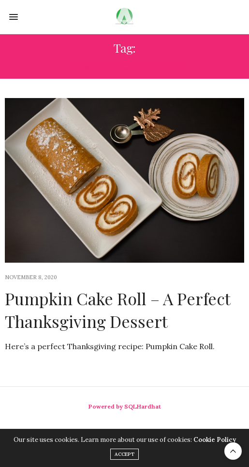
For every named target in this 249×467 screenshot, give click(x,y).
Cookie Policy (214, 440)
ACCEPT (124, 454)
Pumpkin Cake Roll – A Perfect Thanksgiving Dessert (117, 310)
